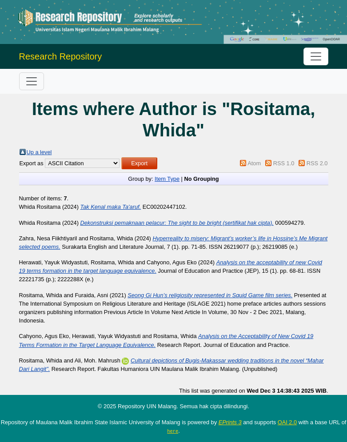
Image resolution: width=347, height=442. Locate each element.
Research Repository (60, 56)
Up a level (39, 152)
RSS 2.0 (317, 163)
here (172, 431)
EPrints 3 (230, 422)
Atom (254, 163)
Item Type (167, 178)
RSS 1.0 (284, 163)
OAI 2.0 (287, 422)
